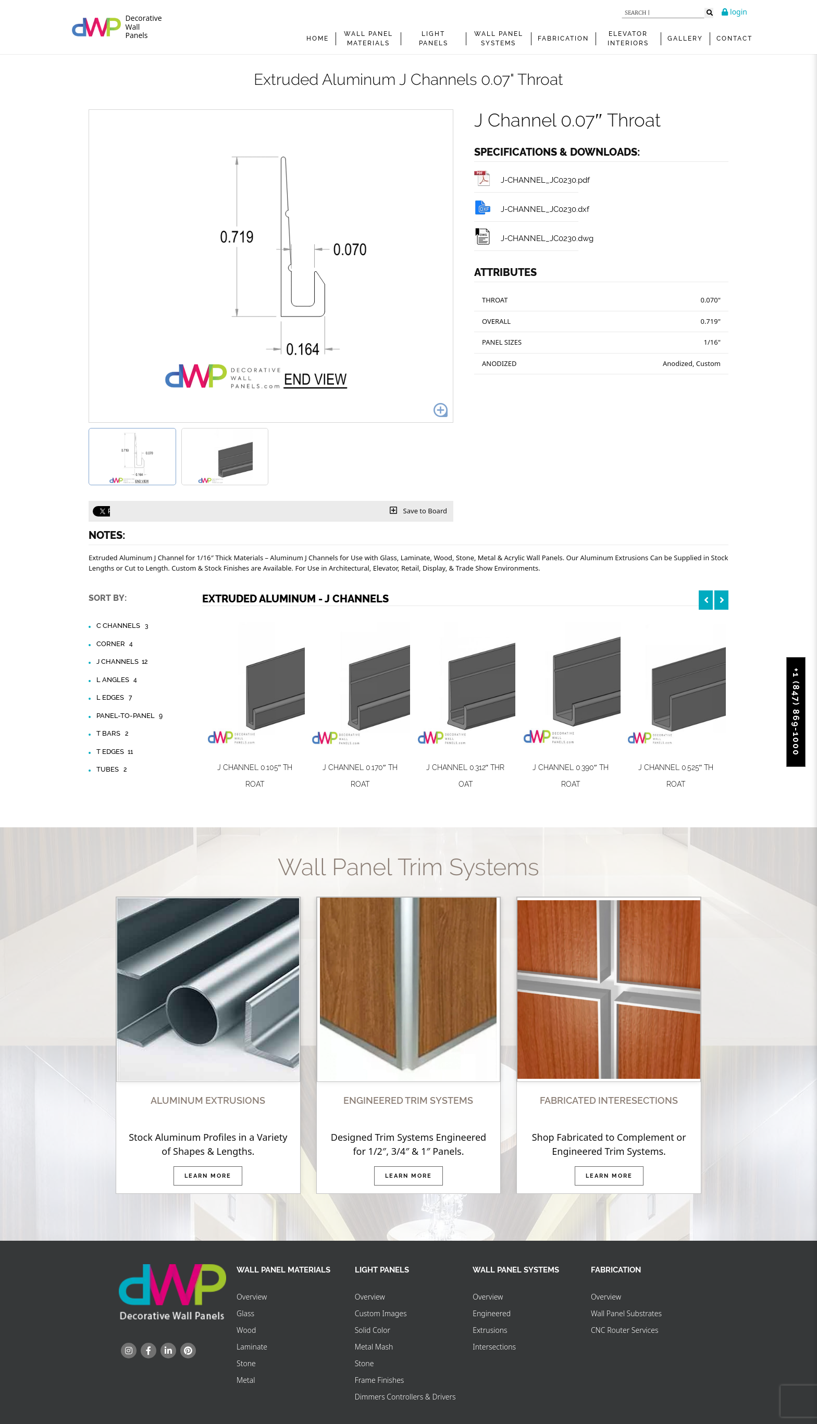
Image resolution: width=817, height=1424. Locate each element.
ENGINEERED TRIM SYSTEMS (408, 1100)
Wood (246, 1330)
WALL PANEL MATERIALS (368, 38)
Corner (115, 644)
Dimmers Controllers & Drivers (405, 1397)
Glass (245, 1313)
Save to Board (418, 510)
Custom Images (381, 1313)
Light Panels (433, 38)
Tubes (112, 769)
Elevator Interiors (628, 38)
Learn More (207, 1176)
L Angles (118, 680)
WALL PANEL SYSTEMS (498, 38)
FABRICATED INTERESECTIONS (609, 1100)
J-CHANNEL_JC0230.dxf (531, 209)
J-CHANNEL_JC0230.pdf (532, 179)
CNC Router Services (625, 1330)
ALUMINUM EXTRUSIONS (208, 1100)
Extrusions (490, 1330)
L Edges (115, 697)
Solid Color (372, 1330)
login (734, 12)
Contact (734, 38)
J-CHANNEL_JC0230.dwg (533, 238)
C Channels (123, 626)
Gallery (685, 38)
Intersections (494, 1347)
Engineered (492, 1313)
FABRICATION (563, 38)
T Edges (115, 752)
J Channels (122, 661)
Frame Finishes (379, 1380)
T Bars (113, 733)
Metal (246, 1380)
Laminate (252, 1347)
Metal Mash (374, 1347)
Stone (246, 1363)
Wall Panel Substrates (626, 1313)
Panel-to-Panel (130, 716)
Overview (252, 1297)
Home (317, 38)
